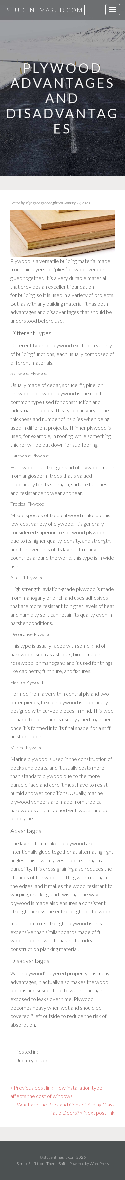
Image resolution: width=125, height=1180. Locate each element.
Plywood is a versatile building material (53, 261)
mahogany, (53, 663)
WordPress (99, 1163)
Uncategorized (32, 1060)
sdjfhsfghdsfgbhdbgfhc (42, 203)
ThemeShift (56, 1163)
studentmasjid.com (45, 10)
